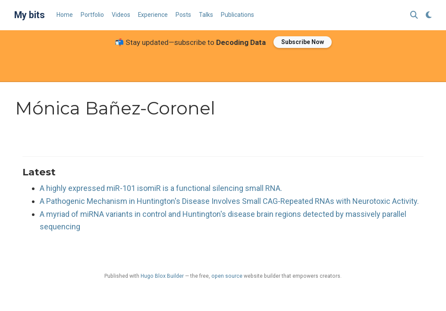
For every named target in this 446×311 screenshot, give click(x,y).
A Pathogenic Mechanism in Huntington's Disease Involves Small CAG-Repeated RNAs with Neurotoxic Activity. (229, 201)
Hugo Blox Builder (162, 276)
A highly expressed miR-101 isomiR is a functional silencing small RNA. (161, 188)
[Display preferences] (429, 15)
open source (226, 276)
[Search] (414, 15)
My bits (29, 15)
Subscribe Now (302, 41)
